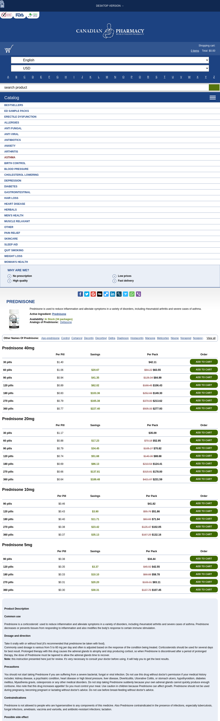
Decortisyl (101, 338)
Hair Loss (11, 198)
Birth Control (15, 163)
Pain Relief (12, 232)
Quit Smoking (13, 250)
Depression (12, 180)
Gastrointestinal (17, 192)
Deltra (111, 338)
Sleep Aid (11, 244)
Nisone (175, 338)
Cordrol (65, 338)
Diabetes (10, 186)
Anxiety (9, 145)
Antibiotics (12, 140)
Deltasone (66, 322)
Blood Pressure (16, 169)
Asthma (9, 157)
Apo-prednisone (50, 338)
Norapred (185, 338)
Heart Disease (14, 203)
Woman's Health (16, 261)
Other (8, 227)
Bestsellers (13, 105)
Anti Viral (11, 134)
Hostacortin (137, 338)
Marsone (150, 338)
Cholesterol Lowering (21, 174)
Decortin (89, 338)
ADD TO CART (204, 361)
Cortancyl (76, 338)
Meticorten (163, 338)
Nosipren (198, 338)
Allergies (11, 122)
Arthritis (11, 151)
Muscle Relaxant (17, 221)
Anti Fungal (13, 128)
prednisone (59, 314)
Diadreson (123, 338)
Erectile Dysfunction (20, 116)
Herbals (10, 209)
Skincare (11, 238)
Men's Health (13, 215)
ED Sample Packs (16, 110)
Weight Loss (13, 256)
